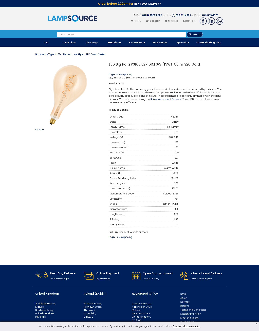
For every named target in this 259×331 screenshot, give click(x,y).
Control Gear (137, 42)
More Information (191, 326)
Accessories (159, 42)
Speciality (183, 42)
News (183, 294)
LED (46, 42)
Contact (191, 21)
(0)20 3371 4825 (181, 15)
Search (195, 34)
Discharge (92, 42)
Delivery (184, 302)
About (183, 298)
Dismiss (177, 326)
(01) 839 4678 (210, 15)
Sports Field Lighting (208, 42)
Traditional (114, 42)
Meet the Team (189, 317)
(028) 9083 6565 (152, 15)
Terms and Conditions (193, 309)
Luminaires (69, 42)
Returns (184, 305)
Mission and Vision (190, 313)
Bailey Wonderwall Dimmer (165, 99)
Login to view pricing (120, 74)
